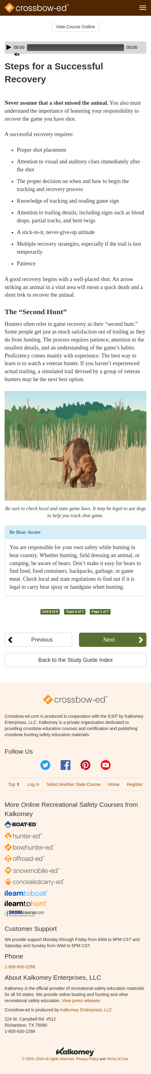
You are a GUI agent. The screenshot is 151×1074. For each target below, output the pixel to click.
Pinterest (85, 765)
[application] (75, 47)
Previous (42, 640)
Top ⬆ (14, 784)
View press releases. (81, 1000)
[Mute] (16, 54)
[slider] (75, 47)
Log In (33, 784)
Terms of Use (117, 1059)
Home (113, 784)
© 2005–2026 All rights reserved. (48, 1059)
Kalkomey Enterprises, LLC (86, 1009)
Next (109, 640)
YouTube (106, 765)
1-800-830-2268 (20, 966)
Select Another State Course (74, 784)
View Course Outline (75, 26)
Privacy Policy (87, 1059)
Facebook (65, 765)
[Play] (8, 47)
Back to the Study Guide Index (75, 660)
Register (135, 784)
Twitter (45, 765)
